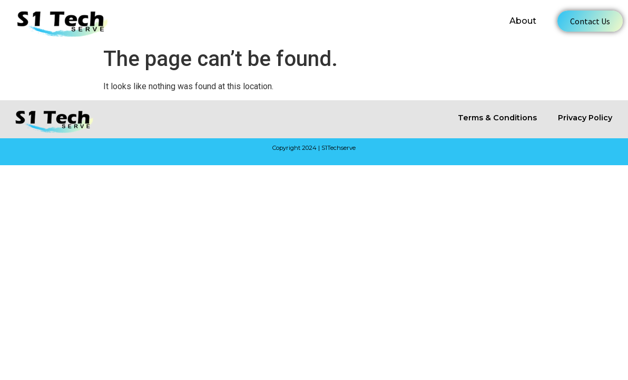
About (522, 21)
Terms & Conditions (497, 117)
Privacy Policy (585, 117)
